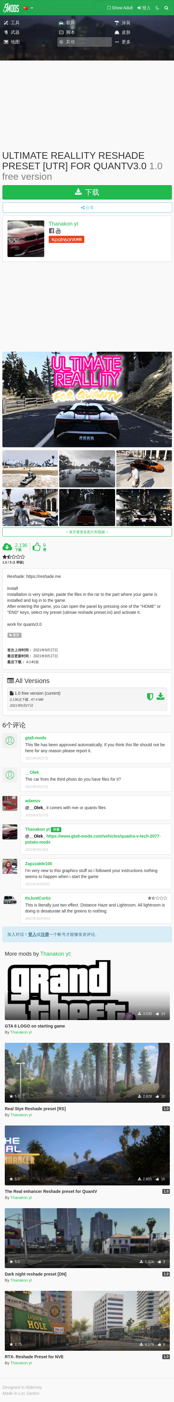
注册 (45, 934)
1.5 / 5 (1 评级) (13, 562)
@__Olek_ (35, 807)
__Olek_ (33, 772)
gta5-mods (35, 737)
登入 (32, 934)
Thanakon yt (63, 224)
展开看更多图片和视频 (87, 532)
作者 (56, 829)
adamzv (32, 800)
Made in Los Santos (20, 1393)
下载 (87, 192)
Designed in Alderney (22, 1387)
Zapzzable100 (38, 863)
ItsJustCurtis (38, 898)
